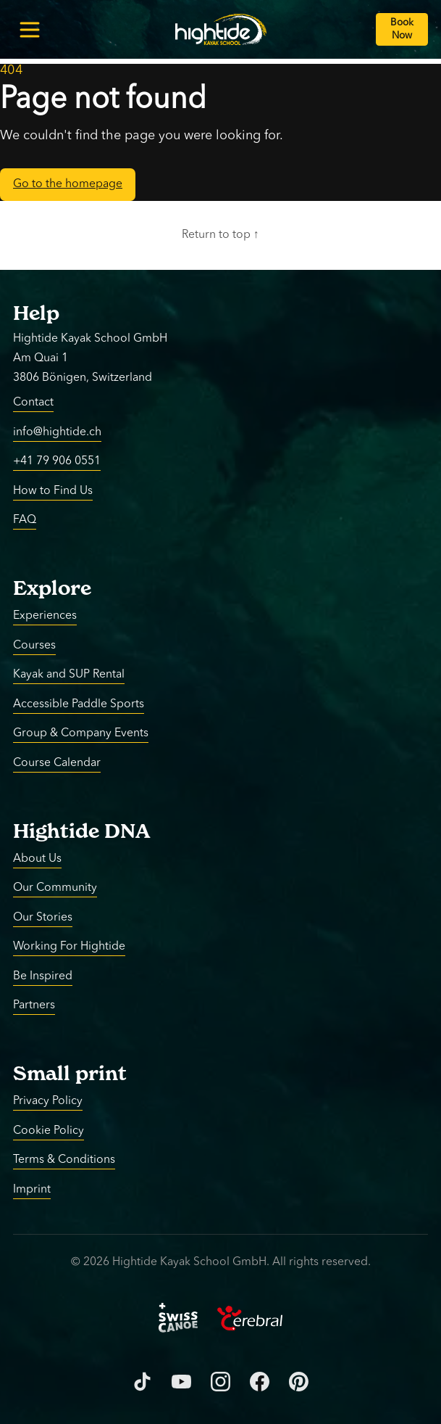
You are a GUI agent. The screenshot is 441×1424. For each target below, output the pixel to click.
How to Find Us (53, 490)
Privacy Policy (48, 1101)
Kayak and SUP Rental (69, 674)
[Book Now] (402, 29)
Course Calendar (57, 762)
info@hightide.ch (57, 431)
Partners (34, 1005)
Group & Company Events (80, 733)
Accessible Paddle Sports (78, 703)
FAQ (24, 520)
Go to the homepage (67, 184)
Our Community (55, 888)
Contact (33, 402)
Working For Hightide (69, 946)
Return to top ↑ (220, 235)
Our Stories (42, 917)
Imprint (32, 1189)
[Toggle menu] (29, 29)
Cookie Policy (48, 1130)
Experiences (45, 616)
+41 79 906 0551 (57, 461)
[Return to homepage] (220, 29)
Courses (34, 645)
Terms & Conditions (64, 1160)
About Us (37, 858)
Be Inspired (42, 975)
